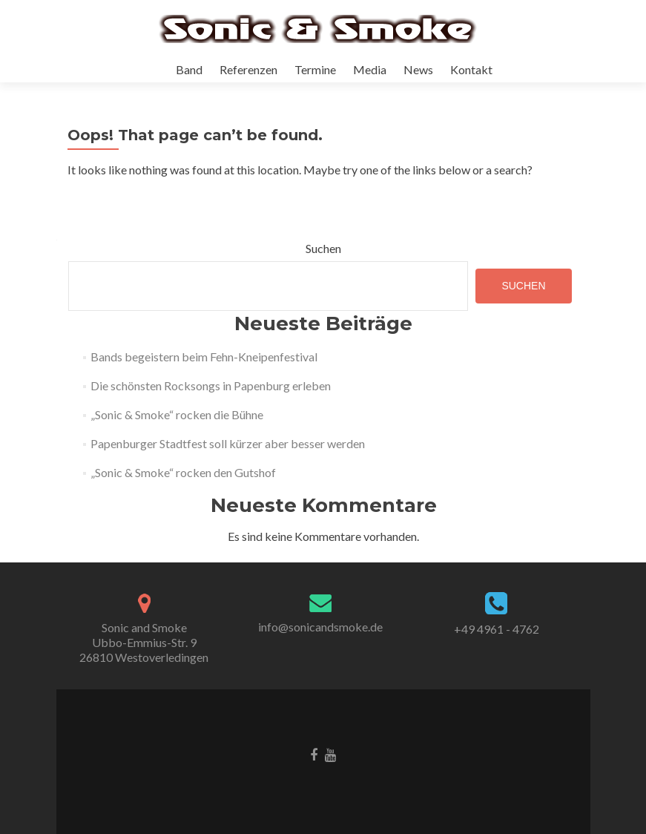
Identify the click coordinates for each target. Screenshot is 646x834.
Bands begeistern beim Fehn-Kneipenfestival (203, 356)
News (418, 69)
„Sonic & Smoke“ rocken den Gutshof (183, 472)
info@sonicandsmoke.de (320, 627)
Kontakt (471, 69)
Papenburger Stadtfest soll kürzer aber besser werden (227, 443)
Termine (315, 69)
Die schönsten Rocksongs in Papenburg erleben (210, 385)
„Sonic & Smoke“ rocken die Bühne (176, 414)
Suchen (323, 248)
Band (189, 69)
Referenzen (248, 69)
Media (369, 69)
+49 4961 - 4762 (496, 629)
